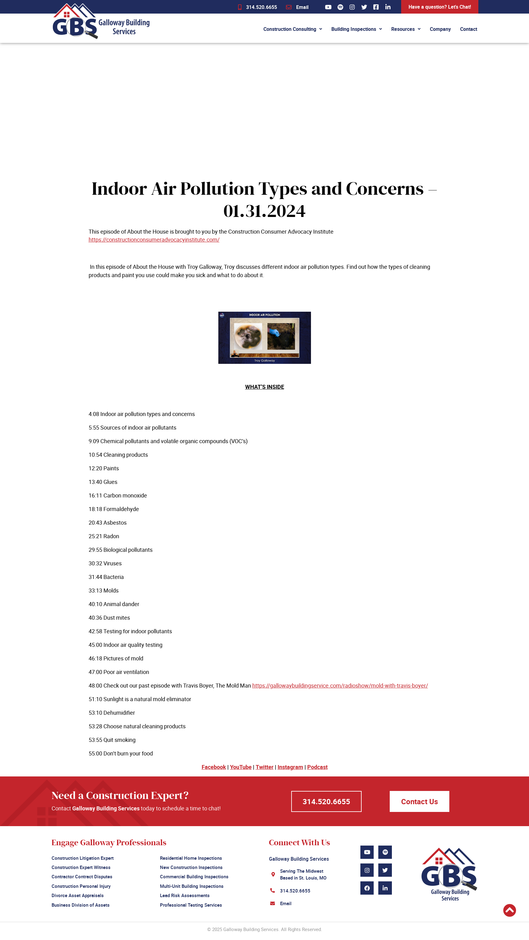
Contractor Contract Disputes (82, 875)
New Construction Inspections (191, 866)
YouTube (241, 767)
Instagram (290, 767)
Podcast (317, 767)
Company (440, 29)
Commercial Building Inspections (194, 875)
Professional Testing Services (191, 902)
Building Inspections (356, 29)
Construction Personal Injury (81, 884)
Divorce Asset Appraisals (78, 893)
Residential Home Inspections (191, 858)
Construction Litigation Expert (83, 858)
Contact (468, 29)
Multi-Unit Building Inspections (192, 884)
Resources (406, 29)
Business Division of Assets (81, 902)
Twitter (265, 767)
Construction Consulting (292, 29)
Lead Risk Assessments (185, 893)
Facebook (214, 767)
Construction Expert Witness (81, 866)
